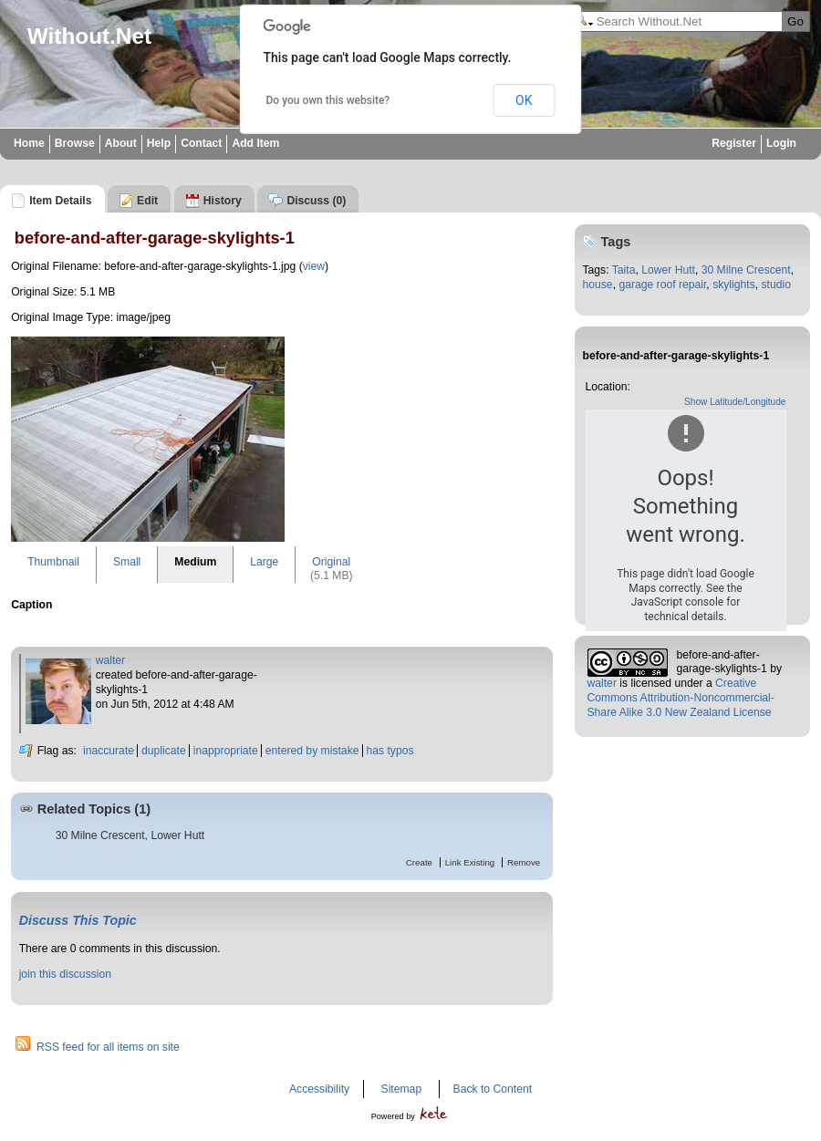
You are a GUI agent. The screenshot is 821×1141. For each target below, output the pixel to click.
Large (264, 561)
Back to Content (493, 1089)
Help (159, 143)
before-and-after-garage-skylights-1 (722, 662)
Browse (75, 143)
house (598, 284)
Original (331, 561)
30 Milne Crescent (746, 270)
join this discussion (65, 974)
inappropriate (225, 750)
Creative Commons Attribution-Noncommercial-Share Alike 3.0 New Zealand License (680, 698)
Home (29, 143)
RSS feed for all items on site (108, 1047)
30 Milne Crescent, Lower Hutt (130, 835)
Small (126, 561)
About (121, 143)
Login (781, 143)
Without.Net (89, 36)
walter (110, 660)
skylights (733, 284)
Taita (624, 270)
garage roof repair (662, 284)
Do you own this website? (328, 100)
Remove (523, 862)
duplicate (163, 750)
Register (734, 143)
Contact (201, 143)
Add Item (255, 143)
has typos (390, 750)
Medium (195, 561)
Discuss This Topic (78, 920)
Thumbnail (53, 561)
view (314, 266)
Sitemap (401, 1089)
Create (419, 862)
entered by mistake (312, 750)
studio (776, 284)
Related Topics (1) (94, 809)
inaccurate (108, 750)
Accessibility (319, 1089)
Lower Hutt (668, 270)
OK (523, 100)
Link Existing (470, 862)
